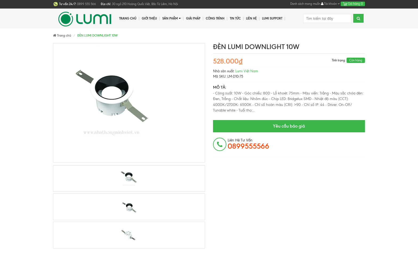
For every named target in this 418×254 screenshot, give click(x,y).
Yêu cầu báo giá (289, 126)
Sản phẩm (171, 18)
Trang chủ (127, 18)
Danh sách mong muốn (305, 4)
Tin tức (235, 18)
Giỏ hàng (353, 4)
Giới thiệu (149, 18)
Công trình (215, 18)
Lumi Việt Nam (246, 71)
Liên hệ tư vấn (248, 144)
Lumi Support (272, 18)
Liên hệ (251, 18)
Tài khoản (330, 4)
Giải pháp (193, 18)
